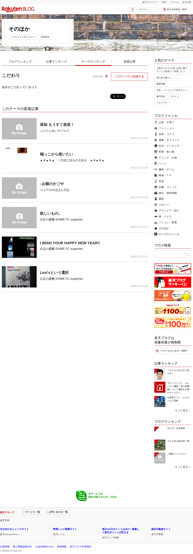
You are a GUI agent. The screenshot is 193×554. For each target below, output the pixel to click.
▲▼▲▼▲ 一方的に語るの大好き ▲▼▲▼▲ (72, 160)
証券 (164, 2)
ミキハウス (161, 102)
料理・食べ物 (164, 151)
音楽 (159, 181)
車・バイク (163, 216)
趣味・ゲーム (164, 169)
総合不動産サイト (161, 529)
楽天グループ (149, 2)
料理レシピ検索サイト (65, 529)
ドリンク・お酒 (165, 157)
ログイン (143, 9)
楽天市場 (186, 2)
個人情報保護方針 (22, 546)
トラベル (174, 2)
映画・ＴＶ (163, 175)
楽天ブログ (18, 9)
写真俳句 (45, 37)
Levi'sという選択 (54, 273)
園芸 (159, 198)
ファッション (164, 128)
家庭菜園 (160, 84)
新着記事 (130, 61)
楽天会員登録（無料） (178, 9)
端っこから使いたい (56, 154)
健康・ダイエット (166, 139)
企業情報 (5, 546)
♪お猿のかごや (52, 184)
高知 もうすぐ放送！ (57, 124)
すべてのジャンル (166, 234)
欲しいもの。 (51, 213)
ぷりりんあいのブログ (54, 130)
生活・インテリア (166, 145)
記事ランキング (56, 61)
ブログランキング (20, 61)
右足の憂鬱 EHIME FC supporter (61, 219)
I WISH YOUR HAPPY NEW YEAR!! (70, 243)
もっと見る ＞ (183, 410)
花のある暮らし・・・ (167, 77)
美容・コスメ (164, 134)
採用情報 (61, 546)
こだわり (11, 75)
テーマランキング (93, 61)
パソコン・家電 (165, 222)
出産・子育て (164, 122)
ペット (160, 163)
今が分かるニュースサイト (14, 529)
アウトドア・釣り (166, 210)
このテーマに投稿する (129, 76)
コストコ (174, 96)
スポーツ (161, 204)
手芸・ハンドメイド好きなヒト (171, 90)
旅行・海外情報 (165, 192)
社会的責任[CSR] (45, 546)
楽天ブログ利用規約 (80, 546)
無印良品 (160, 96)
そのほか (161, 228)
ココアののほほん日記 (54, 189)
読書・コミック (165, 187)
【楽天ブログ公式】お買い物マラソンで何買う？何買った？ (171, 70)
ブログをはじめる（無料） (174, 350)
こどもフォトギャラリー (22, 37)
